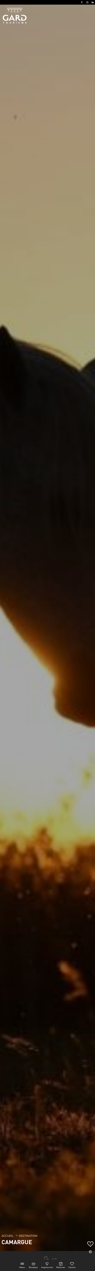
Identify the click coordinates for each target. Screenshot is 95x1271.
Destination (28, 1236)
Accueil (7, 1236)
